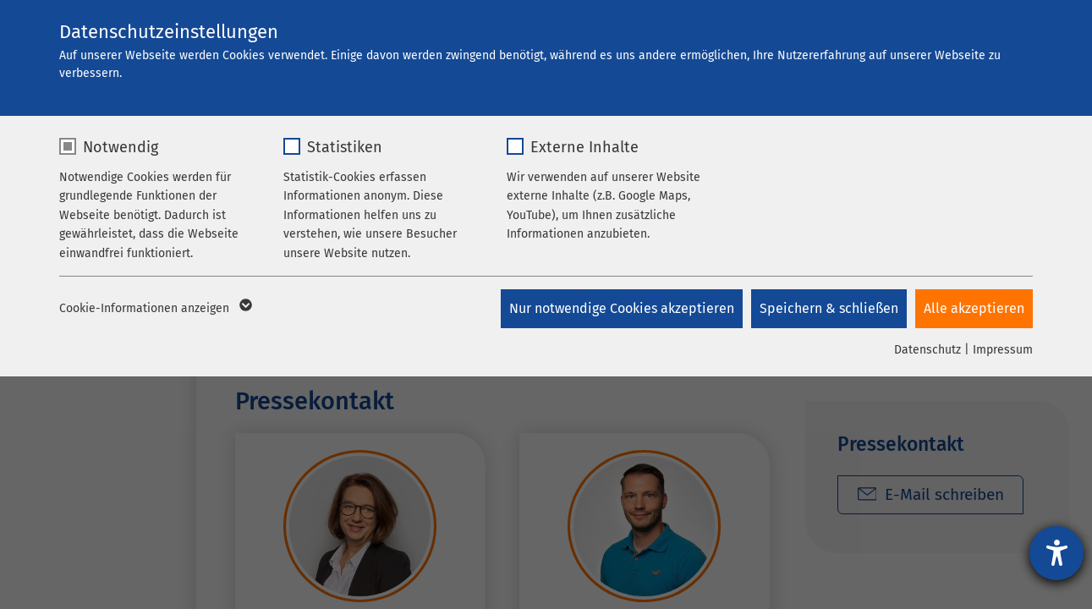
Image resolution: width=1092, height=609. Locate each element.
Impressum (1003, 350)
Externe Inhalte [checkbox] (584, 147)
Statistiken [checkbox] (344, 147)
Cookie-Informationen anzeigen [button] (154, 308)
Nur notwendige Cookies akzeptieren (621, 308)
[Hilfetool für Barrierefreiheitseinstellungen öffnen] (1056, 553)
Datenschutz (927, 350)
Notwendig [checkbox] (120, 147)
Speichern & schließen (829, 308)
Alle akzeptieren (974, 308)
